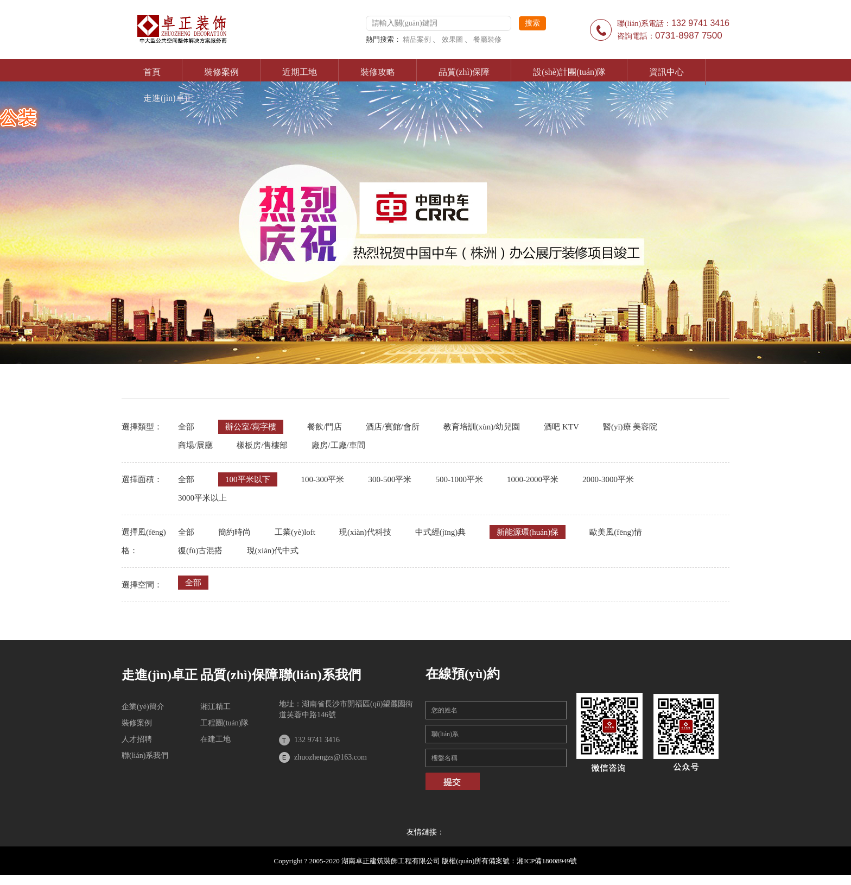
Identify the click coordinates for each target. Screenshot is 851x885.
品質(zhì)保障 (464, 72)
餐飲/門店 (324, 426)
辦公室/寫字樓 (250, 426)
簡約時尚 (234, 532)
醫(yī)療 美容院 (630, 426)
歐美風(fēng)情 (615, 532)
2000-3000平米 (608, 479)
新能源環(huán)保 (527, 532)
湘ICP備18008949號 (547, 861)
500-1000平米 (460, 479)
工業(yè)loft (295, 532)
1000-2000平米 (532, 479)
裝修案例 (221, 72)
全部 (186, 426)
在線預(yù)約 (463, 674)
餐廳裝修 (487, 39)
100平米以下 (247, 479)
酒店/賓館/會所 (392, 426)
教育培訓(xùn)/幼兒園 (481, 426)
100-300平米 (323, 479)
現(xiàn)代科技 (365, 532)
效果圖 (452, 39)
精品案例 (417, 39)
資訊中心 (666, 72)
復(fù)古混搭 (200, 550)
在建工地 (215, 739)
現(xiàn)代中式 (273, 550)
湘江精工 (215, 707)
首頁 (152, 72)
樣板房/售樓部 (262, 445)
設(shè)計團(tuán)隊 (569, 72)
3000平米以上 (202, 498)
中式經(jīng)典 (440, 532)
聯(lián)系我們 (145, 755)
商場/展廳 (195, 445)
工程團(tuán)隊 (224, 723)
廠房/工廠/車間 (338, 445)
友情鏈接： (425, 832)
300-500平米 (390, 479)
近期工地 (299, 72)
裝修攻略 (377, 72)
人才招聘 (137, 739)
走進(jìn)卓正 (168, 98)
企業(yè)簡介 (143, 707)
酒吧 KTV (561, 426)
